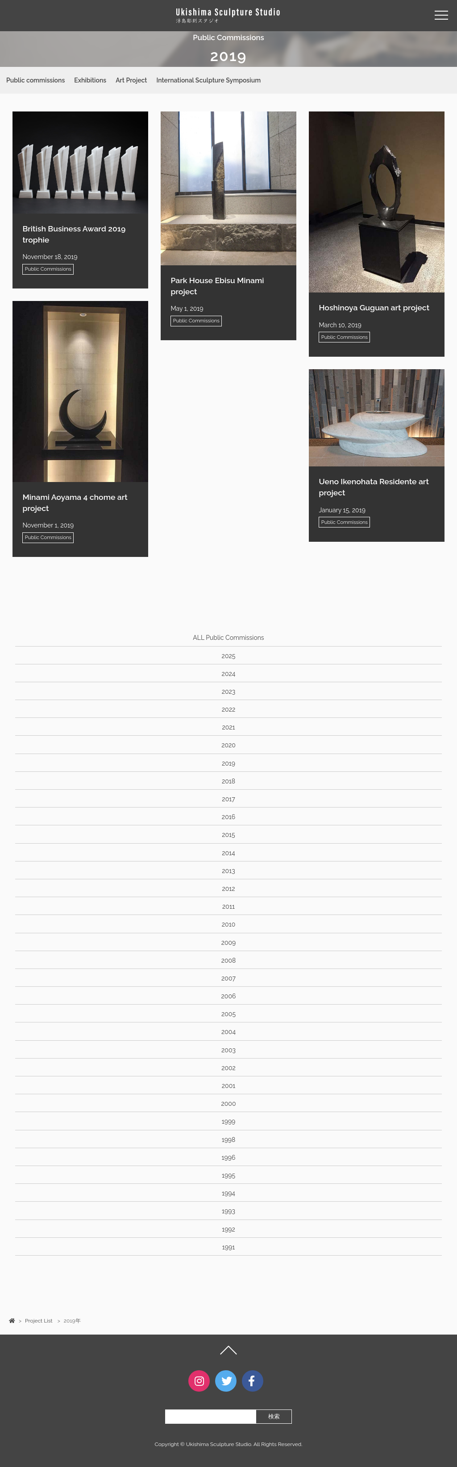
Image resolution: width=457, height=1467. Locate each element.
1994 (228, 1193)
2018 (228, 781)
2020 (228, 745)
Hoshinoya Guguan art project (374, 307)
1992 (228, 1229)
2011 (228, 906)
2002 (228, 1067)
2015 (228, 834)
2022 (228, 709)
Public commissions (35, 80)
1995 (228, 1175)
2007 (228, 978)
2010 (228, 924)
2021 (228, 727)
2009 (228, 942)
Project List (38, 1321)
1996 (229, 1157)
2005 (228, 1014)
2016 (228, 816)
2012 (228, 888)
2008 (228, 960)
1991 (228, 1247)
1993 (228, 1211)
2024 (229, 673)
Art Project (131, 80)
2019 (228, 763)
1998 (229, 1139)
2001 (228, 1085)
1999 (229, 1121)
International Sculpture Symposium (208, 80)
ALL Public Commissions (228, 637)
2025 (229, 655)
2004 (228, 1031)
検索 (274, 1416)
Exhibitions (90, 80)
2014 (228, 853)
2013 (228, 870)
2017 (228, 799)
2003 (228, 1050)
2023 (229, 691)
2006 (228, 996)
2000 (228, 1103)
